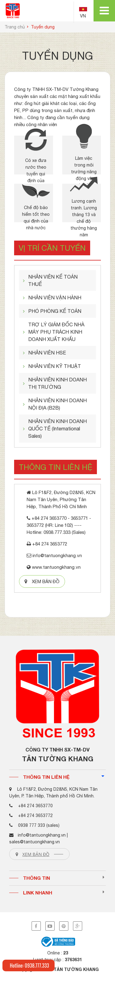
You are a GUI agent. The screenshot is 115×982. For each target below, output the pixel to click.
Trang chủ (15, 26)
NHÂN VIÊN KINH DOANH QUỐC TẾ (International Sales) (57, 428)
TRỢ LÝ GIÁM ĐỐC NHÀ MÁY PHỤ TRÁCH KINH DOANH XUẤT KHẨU (56, 332)
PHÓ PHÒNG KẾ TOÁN (54, 311)
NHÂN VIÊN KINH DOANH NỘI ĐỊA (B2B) (57, 404)
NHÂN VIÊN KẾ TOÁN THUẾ (53, 280)
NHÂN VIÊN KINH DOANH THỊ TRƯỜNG (57, 383)
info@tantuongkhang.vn (42, 835)
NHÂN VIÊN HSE (47, 352)
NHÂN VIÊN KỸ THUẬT (54, 366)
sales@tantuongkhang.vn (34, 841)
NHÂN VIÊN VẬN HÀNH (54, 297)
